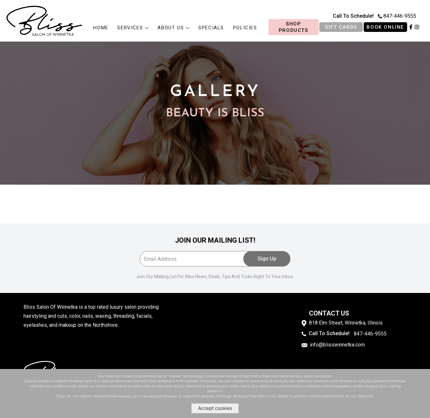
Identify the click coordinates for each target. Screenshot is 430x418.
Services (132, 28)
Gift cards (341, 27)
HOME (100, 28)
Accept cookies (215, 408)
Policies (245, 28)
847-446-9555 (397, 16)
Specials (211, 28)
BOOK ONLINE (385, 27)
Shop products (293, 27)
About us (173, 28)
